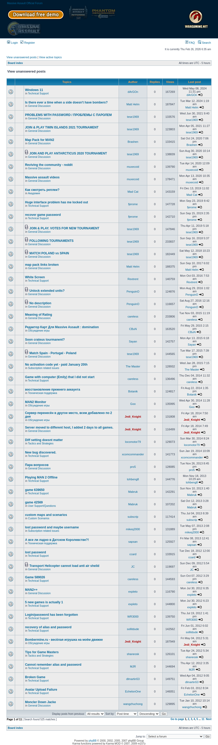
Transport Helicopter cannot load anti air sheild (64, 566)
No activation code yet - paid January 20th (56, 364)
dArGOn (133, 91)
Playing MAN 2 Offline (41, 477)
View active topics (50, 57)
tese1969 (133, 116)
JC (132, 566)
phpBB (93, 740)
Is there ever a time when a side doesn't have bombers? (66, 102)
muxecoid (133, 166)
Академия (34, 193)
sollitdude (133, 629)
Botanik (133, 391)
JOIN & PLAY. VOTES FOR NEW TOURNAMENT (64, 228)
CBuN (133, 329)
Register (27, 42)
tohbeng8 (133, 479)
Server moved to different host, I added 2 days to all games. (69, 427)
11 (203, 719)
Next (208, 719)
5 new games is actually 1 (44, 602)
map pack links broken (42, 265)
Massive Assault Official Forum (25, 3)
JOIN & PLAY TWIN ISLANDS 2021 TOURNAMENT (62, 127)
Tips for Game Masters (42, 652)
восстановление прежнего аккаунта (52, 389)
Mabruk (133, 491)
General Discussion (39, 106)
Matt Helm (132, 104)
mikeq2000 (133, 529)
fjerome (133, 204)
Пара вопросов (36, 465)
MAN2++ (31, 590)
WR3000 (133, 616)
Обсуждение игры (39, 330)
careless (133, 316)
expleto (132, 591)
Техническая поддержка (42, 393)
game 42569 (34, 502)
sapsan (132, 541)
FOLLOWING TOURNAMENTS (51, 241)
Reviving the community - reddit (49, 165)
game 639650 (34, 490)
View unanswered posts (22, 57)
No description (40, 303)
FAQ (190, 42)
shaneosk (133, 654)
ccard (133, 554)
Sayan (133, 341)
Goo (133, 403)
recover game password (43, 215)
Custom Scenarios (38, 518)
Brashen (133, 141)
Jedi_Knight (133, 416)
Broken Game (35, 677)
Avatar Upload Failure (41, 689)
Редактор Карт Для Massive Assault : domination (62, 327)
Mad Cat (132, 191)
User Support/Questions (42, 505)
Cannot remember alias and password (53, 664)
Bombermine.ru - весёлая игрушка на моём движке (64, 640)
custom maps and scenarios (46, 515)
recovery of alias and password (48, 627)
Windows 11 (34, 90)
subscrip (133, 516)
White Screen (35, 277)
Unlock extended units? (47, 291)
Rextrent (132, 279)
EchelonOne (133, 691)
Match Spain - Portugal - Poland (52, 353)
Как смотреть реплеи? (42, 190)
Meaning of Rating (38, 314)
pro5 (133, 466)
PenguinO (133, 291)
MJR (133, 666)
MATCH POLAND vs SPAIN (49, 253)
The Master (133, 366)
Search (204, 42)
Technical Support (38, 93)
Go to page (177, 719)
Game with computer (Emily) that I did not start (59, 377)
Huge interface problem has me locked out (56, 202)
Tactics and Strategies (41, 443)
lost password (35, 552)
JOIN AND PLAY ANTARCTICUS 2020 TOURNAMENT (68, 153)
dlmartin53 (132, 679)
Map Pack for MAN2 (39, 140)
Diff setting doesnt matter (44, 440)
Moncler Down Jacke (40, 702)
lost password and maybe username (52, 527)
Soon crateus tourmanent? (45, 339)
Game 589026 (35, 577)
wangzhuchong (133, 703)
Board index (15, 63)
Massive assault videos (42, 177)
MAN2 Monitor (35, 402)
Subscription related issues (43, 368)
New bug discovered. (40, 452)
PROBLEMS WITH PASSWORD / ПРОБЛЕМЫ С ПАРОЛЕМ (68, 115)
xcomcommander (133, 454)
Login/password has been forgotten (51, 615)
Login (12, 42)
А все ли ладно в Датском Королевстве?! (57, 540)
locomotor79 (133, 441)
